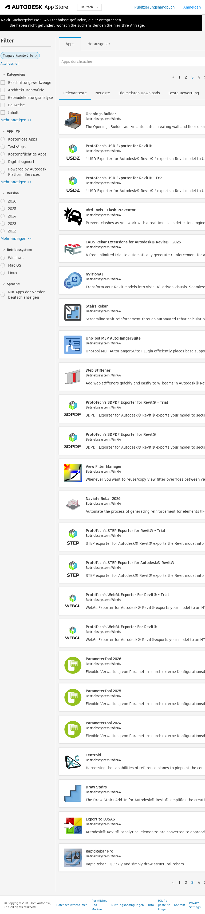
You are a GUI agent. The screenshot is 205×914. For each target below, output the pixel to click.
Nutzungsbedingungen (127, 905)
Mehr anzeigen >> (16, 120)
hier (116, 25)
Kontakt (179, 905)
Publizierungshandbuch (154, 7)
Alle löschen (10, 63)
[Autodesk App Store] (36, 7)
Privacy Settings (195, 905)
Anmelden (192, 7)
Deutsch (89, 7)
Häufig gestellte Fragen (164, 905)
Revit (5, 20)
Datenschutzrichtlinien (72, 905)
